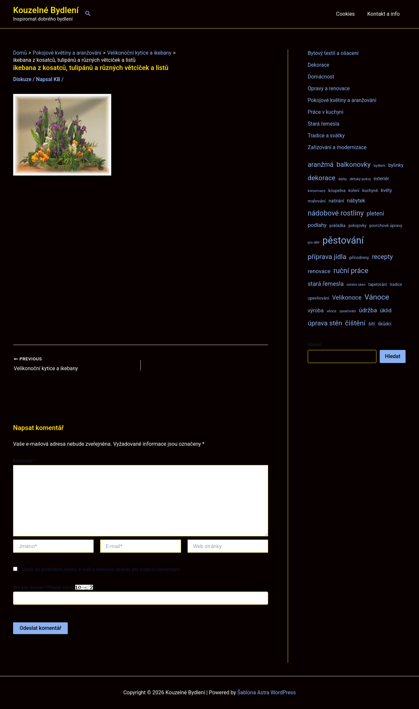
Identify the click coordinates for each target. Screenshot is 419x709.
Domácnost (321, 77)
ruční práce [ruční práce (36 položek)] (351, 271)
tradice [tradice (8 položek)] (396, 284)
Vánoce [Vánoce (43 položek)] (376, 297)
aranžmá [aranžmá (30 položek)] (321, 164)
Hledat (314, 344)
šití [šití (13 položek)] (371, 324)
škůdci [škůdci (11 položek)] (384, 323)
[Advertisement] (140, 260)
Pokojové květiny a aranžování (342, 100)
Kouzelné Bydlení (46, 10)
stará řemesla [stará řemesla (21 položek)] (326, 283)
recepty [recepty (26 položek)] (382, 257)
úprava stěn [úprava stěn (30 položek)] (325, 323)
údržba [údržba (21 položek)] (368, 310)
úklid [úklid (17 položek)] (386, 310)
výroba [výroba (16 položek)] (316, 310)
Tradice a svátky (326, 135)
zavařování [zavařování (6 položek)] (347, 311)
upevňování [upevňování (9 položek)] (318, 298)
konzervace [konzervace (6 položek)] (316, 191)
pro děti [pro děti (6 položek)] (313, 242)
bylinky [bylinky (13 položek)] (395, 165)
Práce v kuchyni (326, 112)
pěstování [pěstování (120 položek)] (343, 240)
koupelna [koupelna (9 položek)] (337, 190)
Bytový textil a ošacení (333, 53)
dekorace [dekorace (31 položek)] (322, 178)
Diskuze (22, 79)
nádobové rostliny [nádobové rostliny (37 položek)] (336, 213)
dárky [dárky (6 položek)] (342, 179)
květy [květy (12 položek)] (386, 190)
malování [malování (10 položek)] (317, 200)
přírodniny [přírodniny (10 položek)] (359, 257)
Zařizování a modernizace (338, 147)
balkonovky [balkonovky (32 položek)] (354, 164)
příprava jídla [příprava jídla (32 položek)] (327, 257)
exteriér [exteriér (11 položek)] (381, 178)
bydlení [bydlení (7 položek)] (379, 165)
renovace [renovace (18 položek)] (319, 271)
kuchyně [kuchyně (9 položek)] (370, 190)
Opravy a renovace (329, 88)
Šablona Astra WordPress (266, 692)
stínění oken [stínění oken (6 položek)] (356, 285)
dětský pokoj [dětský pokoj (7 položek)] (360, 179)
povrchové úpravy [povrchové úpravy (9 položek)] (385, 225)
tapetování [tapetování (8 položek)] (377, 284)
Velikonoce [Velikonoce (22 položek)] (346, 297)
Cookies (348, 14)
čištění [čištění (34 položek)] (355, 323)
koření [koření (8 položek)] (354, 190)
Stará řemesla (324, 124)
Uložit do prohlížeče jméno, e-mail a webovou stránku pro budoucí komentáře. (101, 569)
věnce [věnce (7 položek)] (332, 311)
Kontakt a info (384, 14)
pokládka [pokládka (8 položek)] (338, 225)
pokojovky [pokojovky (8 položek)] (357, 225)
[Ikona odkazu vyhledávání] (88, 14)
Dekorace (319, 65)
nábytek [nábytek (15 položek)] (356, 201)
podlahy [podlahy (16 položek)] (317, 225)
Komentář (24, 460)
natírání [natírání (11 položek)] (336, 200)
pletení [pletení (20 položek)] (375, 213)
